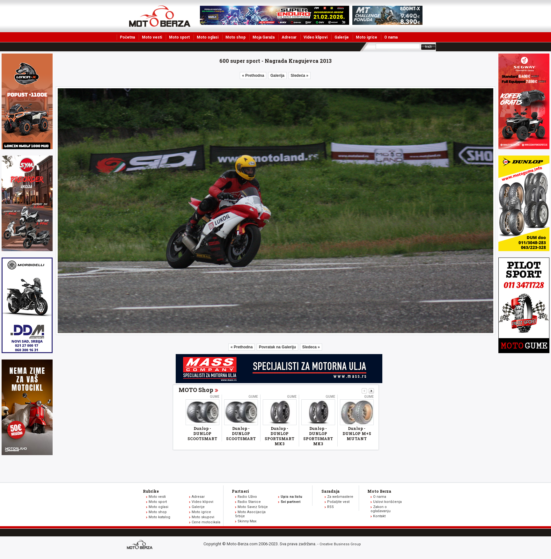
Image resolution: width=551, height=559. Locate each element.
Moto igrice (366, 37)
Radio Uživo (247, 497)
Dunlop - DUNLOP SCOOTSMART (202, 433)
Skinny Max (247, 521)
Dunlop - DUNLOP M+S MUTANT (356, 433)
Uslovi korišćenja (387, 502)
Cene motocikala (206, 522)
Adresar (289, 37)
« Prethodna (253, 75)
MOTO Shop (196, 390)
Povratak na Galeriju (277, 347)
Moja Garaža (264, 37)
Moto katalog (159, 517)
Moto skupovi (203, 517)
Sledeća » (299, 75)
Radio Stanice (249, 502)
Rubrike (151, 491)
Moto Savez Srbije (253, 507)
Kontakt (379, 516)
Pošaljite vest (338, 502)
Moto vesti (152, 37)
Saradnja (330, 491)
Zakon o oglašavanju (381, 509)
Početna (127, 37)
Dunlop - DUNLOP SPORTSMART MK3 (279, 436)
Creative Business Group (340, 544)
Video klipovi (315, 37)
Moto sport (179, 37)
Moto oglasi (207, 37)
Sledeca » (311, 347)
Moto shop (235, 37)
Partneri (240, 491)
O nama (391, 37)
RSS (330, 507)
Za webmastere (340, 497)
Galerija (277, 75)
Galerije (341, 37)
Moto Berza (379, 491)
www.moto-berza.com (140, 545)
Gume (214, 396)
